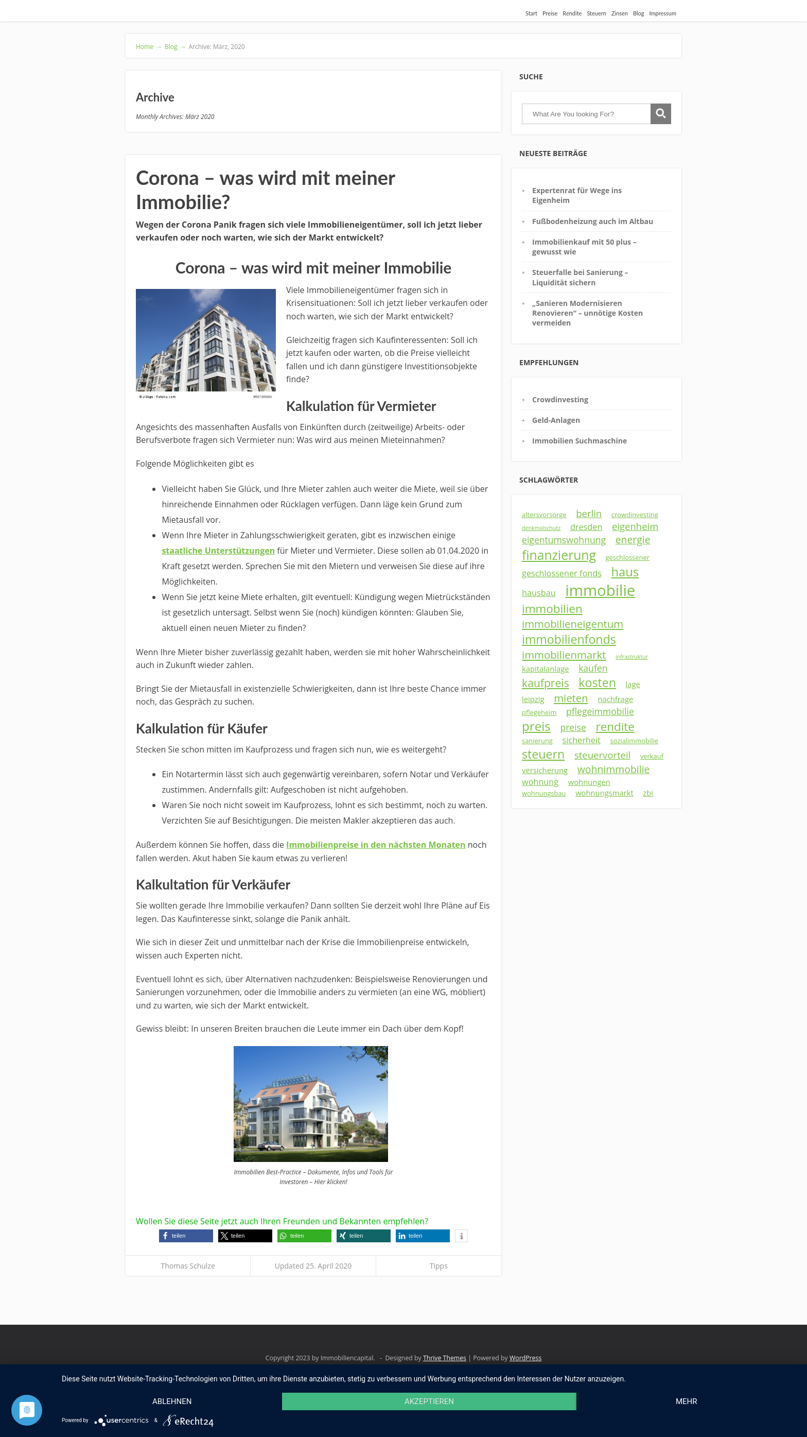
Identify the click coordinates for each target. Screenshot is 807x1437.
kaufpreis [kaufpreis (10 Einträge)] (545, 682)
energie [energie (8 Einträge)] (633, 539)
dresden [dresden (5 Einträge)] (586, 527)
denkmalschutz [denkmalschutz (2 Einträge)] (541, 528)
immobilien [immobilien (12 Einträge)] (552, 609)
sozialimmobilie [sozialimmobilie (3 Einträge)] (634, 740)
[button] (186, 1235)
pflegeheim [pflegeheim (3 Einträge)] (539, 712)
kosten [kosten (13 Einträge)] (597, 682)
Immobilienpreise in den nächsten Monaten (376, 844)
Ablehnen (171, 1401)
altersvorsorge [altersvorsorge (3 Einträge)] (544, 514)
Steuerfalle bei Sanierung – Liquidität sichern (580, 277)
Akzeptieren (429, 1401)
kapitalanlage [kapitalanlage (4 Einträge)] (545, 668)
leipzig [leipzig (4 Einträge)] (533, 699)
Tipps (439, 1266)
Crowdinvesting (560, 399)
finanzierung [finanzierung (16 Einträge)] (559, 554)
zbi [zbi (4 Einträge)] (648, 793)
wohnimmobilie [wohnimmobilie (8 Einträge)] (613, 769)
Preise (549, 13)
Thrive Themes (444, 1358)
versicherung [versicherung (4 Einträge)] (545, 770)
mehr (686, 1401)
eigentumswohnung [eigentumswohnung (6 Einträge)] (564, 540)
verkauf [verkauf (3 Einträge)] (651, 756)
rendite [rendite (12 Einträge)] (614, 726)
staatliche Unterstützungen (218, 550)
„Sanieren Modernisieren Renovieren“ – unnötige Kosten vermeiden (587, 313)
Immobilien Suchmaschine (579, 441)
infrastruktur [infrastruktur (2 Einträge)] (632, 656)
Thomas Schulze (188, 1266)
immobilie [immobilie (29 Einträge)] (600, 590)
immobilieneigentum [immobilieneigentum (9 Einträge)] (572, 624)
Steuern (596, 13)
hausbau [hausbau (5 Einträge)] (539, 592)
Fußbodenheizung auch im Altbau (592, 221)
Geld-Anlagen (556, 420)
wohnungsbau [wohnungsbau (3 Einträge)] (544, 793)
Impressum (663, 13)
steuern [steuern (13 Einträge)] (543, 754)
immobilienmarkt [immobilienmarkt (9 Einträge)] (564, 654)
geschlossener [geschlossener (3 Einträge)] (628, 557)
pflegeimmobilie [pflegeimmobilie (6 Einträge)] (600, 711)
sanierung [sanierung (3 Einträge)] (537, 740)
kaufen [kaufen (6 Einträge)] (592, 668)
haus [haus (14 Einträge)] (625, 571)
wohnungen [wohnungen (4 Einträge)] (589, 782)
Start (531, 13)
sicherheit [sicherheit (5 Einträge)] (582, 740)
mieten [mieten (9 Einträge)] (571, 698)
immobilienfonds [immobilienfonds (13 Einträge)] (569, 639)
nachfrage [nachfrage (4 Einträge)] (615, 699)
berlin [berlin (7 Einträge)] (589, 513)
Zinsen (619, 13)
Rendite (572, 13)
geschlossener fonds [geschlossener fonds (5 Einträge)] (562, 573)
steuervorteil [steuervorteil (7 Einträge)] (602, 754)
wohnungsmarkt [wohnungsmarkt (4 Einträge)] (604, 793)
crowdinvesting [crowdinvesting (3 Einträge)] (634, 514)
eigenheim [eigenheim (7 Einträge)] (635, 526)
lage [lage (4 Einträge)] (633, 684)
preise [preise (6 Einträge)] (573, 727)
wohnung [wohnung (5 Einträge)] (540, 782)
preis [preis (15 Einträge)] (536, 725)
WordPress (525, 1358)
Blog (638, 13)
